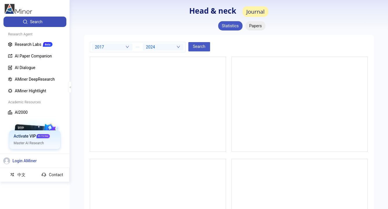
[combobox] (112, 47)
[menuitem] (34, 22)
